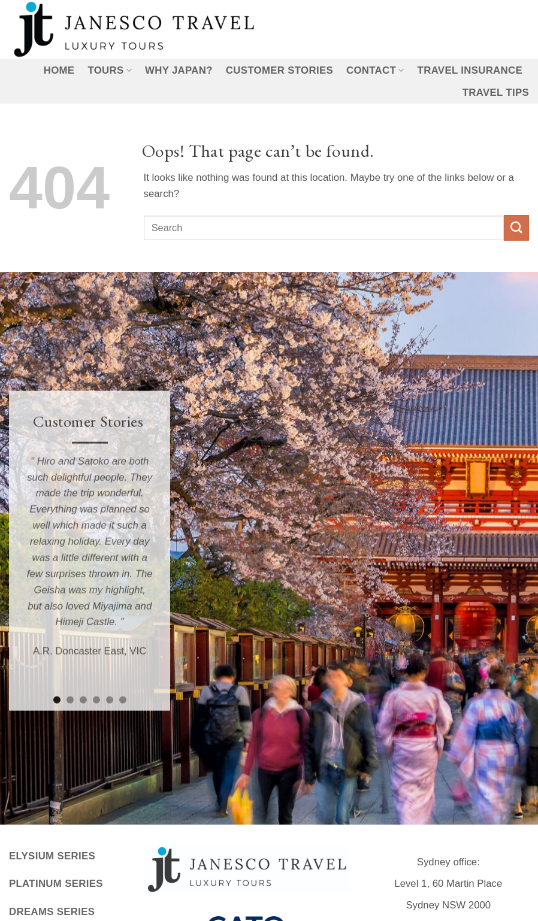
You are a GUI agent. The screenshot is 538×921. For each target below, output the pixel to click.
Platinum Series (56, 883)
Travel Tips (496, 92)
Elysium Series (52, 856)
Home (59, 70)
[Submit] (516, 228)
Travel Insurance (470, 70)
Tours (109, 71)
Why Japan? (179, 70)
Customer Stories (279, 70)
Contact (375, 71)
